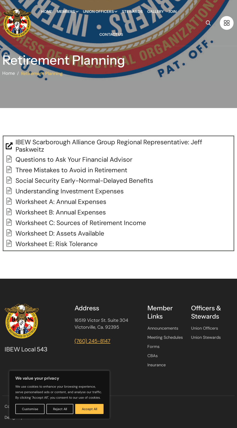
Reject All (60, 409)
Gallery (155, 11)
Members (66, 11)
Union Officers (98, 11)
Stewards (132, 11)
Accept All (89, 409)
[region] (59, 395)
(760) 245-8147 (92, 341)
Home (46, 11)
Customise (30, 409)
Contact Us (111, 34)
